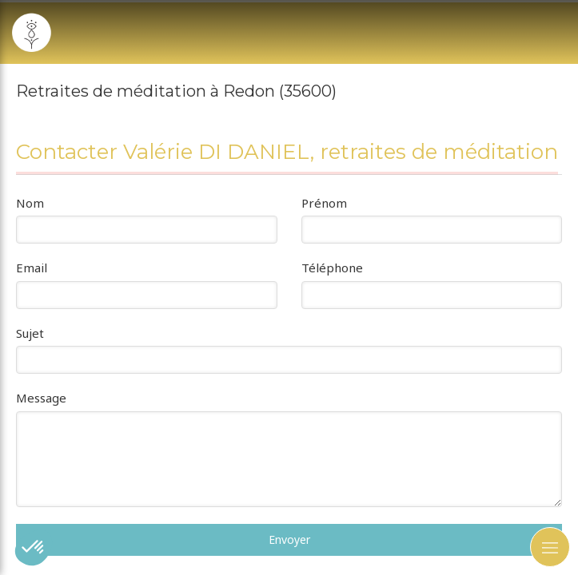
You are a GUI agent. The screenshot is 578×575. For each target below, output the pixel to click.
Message (41, 398)
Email (31, 268)
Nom (30, 203)
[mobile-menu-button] (550, 547)
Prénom (324, 203)
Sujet (30, 333)
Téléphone (332, 268)
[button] (33, 548)
